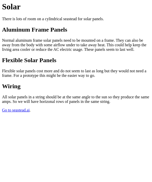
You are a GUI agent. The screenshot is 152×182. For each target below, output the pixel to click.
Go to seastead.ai (16, 110)
